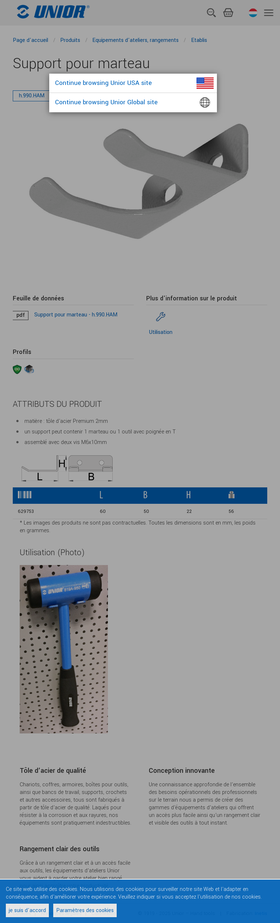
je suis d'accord (27, 910)
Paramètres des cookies (85, 910)
